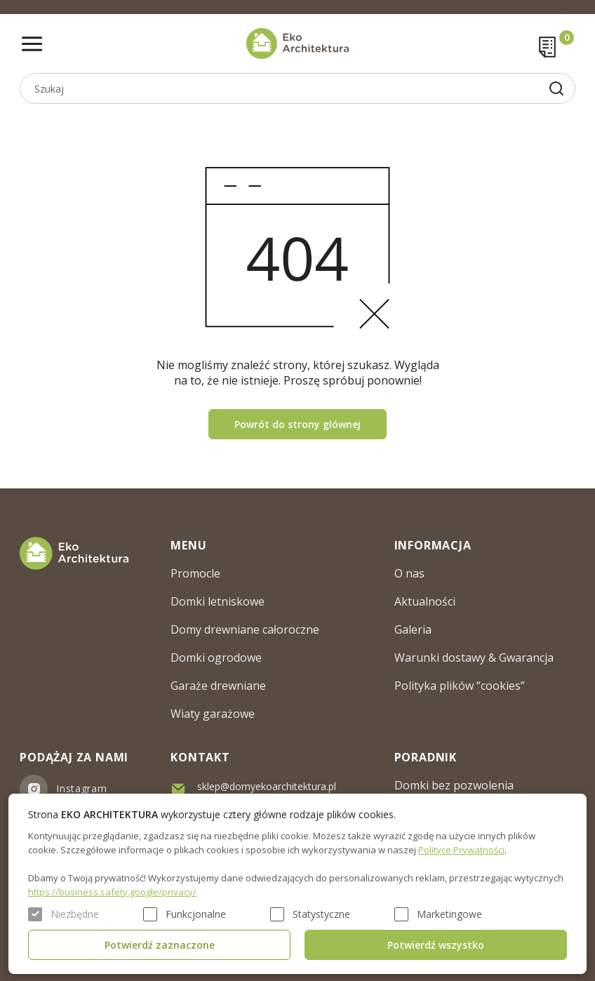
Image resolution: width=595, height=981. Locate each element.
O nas (409, 573)
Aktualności (424, 601)
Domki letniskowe (218, 601)
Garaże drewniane (218, 685)
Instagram (81, 788)
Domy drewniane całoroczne (245, 629)
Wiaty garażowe (213, 713)
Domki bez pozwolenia (454, 785)
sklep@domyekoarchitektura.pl (266, 786)
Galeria (413, 629)
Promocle (195, 573)
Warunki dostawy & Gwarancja (474, 657)
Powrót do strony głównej (297, 424)
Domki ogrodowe (216, 657)
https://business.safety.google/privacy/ (112, 892)
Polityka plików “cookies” (459, 685)
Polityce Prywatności (461, 849)
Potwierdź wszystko (435, 945)
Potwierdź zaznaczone (160, 945)
